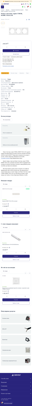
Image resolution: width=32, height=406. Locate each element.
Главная (2, 9)
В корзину (16, 218)
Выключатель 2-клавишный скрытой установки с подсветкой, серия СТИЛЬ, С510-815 (15, 294)
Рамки (26, 9)
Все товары (5, 190)
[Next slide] (29, 192)
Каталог (8, 9)
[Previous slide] (25, 192)
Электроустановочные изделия (17, 9)
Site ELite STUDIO (8, 403)
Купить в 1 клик (16, 221)
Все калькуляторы (6, 119)
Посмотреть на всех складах (8, 65)
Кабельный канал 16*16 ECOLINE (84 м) (10, 250)
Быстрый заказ (16, 54)
